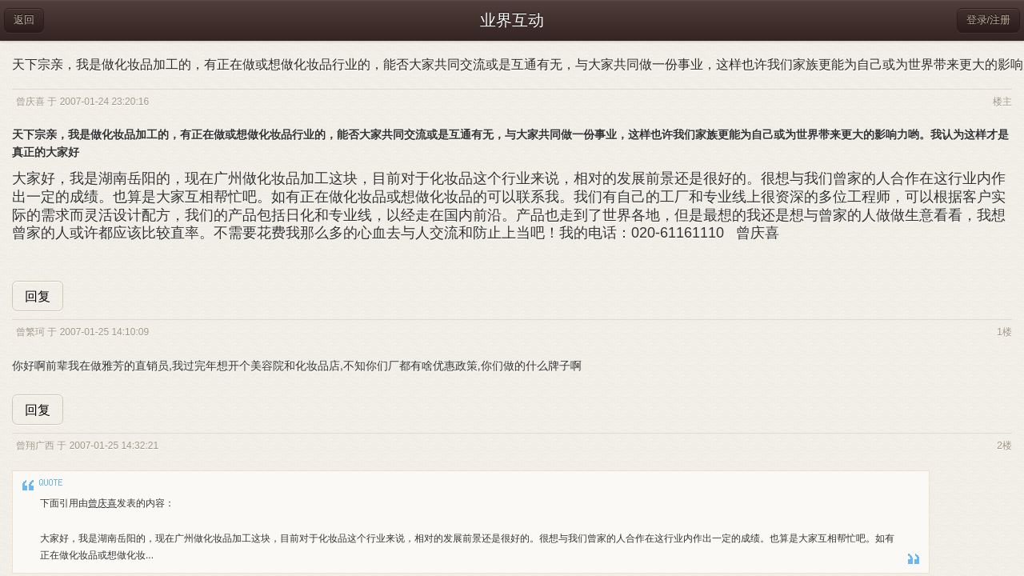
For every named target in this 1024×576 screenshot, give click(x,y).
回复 (37, 296)
